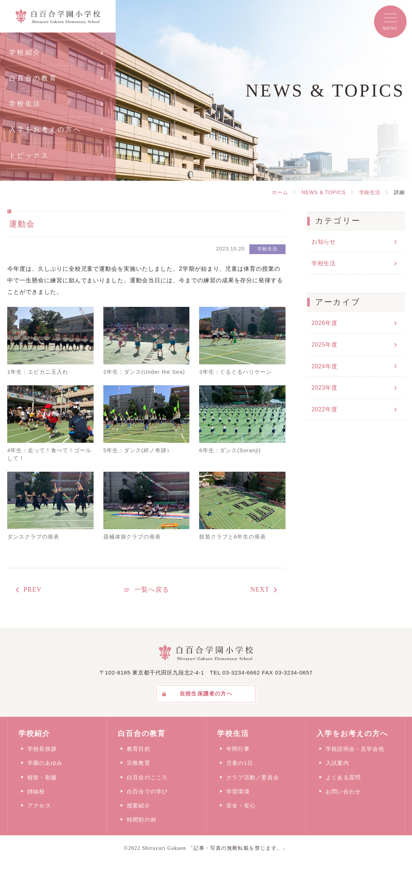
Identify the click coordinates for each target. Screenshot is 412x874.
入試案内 (337, 763)
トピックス (29, 155)
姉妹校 (36, 791)
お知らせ (324, 242)
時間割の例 (141, 820)
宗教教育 (138, 763)
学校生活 (25, 103)
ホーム (280, 192)
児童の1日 (239, 763)
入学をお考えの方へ (45, 129)
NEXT (259, 589)
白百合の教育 (33, 78)
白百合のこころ (147, 777)
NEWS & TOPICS (323, 192)
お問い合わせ (343, 791)
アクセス (39, 805)
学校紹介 (25, 52)
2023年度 (324, 388)
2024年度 (324, 366)
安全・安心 (241, 805)
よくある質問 (343, 777)
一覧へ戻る (151, 589)
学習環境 (238, 791)
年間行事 (238, 749)
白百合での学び (147, 791)
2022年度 (324, 409)
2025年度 (324, 345)
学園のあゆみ (45, 763)
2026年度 (324, 323)
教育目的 (138, 749)
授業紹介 (138, 805)
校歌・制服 (42, 777)
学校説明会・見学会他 (355, 749)
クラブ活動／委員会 (252, 777)
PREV (32, 589)
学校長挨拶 (42, 749)
